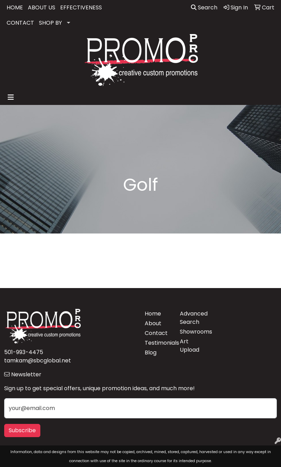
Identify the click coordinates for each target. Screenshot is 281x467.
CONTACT (20, 23)
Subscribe (22, 430)
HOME (15, 7)
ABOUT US (41, 7)
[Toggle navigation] (10, 97)
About (153, 323)
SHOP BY (50, 23)
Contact (156, 333)
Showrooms (193, 332)
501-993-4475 (23, 352)
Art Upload (189, 345)
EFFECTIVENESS (81, 7)
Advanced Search (193, 318)
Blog (150, 353)
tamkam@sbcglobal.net (37, 360)
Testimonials (158, 343)
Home (153, 314)
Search (204, 7)
